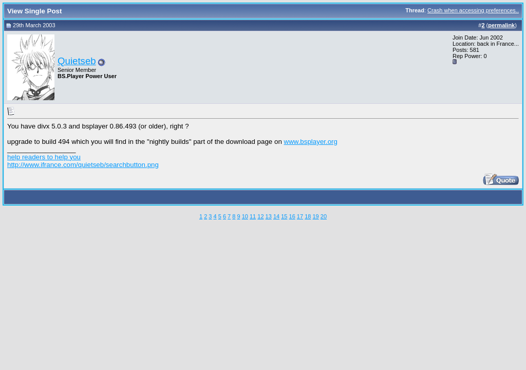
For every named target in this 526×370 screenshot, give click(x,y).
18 (308, 216)
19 (315, 216)
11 (253, 216)
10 (245, 216)
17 (300, 216)
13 (269, 216)
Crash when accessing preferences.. (473, 10)
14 (276, 216)
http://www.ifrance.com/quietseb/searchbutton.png (83, 165)
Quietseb (77, 60)
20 (324, 216)
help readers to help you (44, 157)
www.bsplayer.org (310, 141)
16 (292, 216)
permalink (501, 25)
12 (260, 216)
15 (284, 216)
